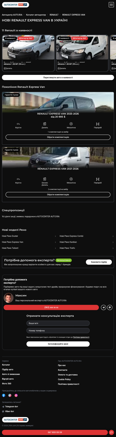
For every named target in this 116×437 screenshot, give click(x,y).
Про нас (62, 365)
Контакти (62, 370)
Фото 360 (6, 383)
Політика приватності (68, 384)
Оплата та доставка (68, 374)
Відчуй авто (8, 379)
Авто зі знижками (11, 374)
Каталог (6, 365)
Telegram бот (11, 406)
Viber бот (9, 411)
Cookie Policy (64, 379)
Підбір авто (7, 369)
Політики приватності (81, 337)
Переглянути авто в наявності (58, 77)
